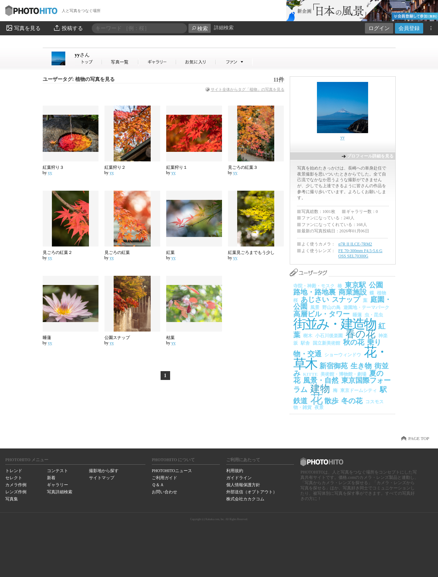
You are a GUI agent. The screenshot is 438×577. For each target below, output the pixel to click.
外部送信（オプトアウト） (251, 492)
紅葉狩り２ (115, 167)
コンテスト (57, 471)
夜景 (319, 407)
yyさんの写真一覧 (120, 62)
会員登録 (409, 28)
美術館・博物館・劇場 (343, 374)
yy (82, 55)
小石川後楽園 (329, 335)
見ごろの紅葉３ (243, 167)
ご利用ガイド (164, 478)
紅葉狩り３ (53, 167)
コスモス (374, 401)
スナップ (346, 299)
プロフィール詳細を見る (370, 156)
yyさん (88, 62)
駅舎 (305, 343)
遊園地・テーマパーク (366, 307)
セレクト (13, 478)
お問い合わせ (164, 492)
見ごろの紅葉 (117, 252)
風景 (314, 307)
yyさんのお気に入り (196, 62)
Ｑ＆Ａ (158, 485)
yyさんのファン (234, 62)
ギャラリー (57, 485)
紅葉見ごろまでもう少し (251, 252)
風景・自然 (320, 380)
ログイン (379, 28)
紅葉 (170, 252)
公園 (376, 285)
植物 (381, 293)
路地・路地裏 (314, 292)
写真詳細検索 (59, 492)
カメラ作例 (15, 485)
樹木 (307, 335)
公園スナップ (117, 337)
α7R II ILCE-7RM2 (355, 244)
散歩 (331, 401)
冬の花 (351, 401)
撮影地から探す (104, 471)
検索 (199, 28)
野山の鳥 (331, 307)
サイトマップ (101, 478)
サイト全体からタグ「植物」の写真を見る (247, 89)
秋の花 (353, 342)
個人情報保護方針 (243, 485)
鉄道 (300, 401)
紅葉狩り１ (176, 167)
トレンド (13, 471)
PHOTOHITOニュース (172, 471)
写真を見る (23, 28)
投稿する (68, 28)
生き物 (361, 366)
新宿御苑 (333, 366)
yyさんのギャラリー (157, 62)
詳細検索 (224, 27)
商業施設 (352, 292)
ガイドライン (239, 478)
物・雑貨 (302, 407)
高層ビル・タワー (321, 314)
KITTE (310, 374)
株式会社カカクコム (245, 499)
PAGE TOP (418, 438)
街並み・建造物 (334, 324)
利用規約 (234, 471)
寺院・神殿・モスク (314, 285)
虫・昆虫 (374, 314)
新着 (51, 478)
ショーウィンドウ (342, 354)
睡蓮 (47, 337)
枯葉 (170, 337)
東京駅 (355, 285)
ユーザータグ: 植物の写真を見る (79, 79)
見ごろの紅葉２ (57, 252)
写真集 (11, 499)
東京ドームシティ (358, 390)
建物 (320, 388)
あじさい (315, 299)
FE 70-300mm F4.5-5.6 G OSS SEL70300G (360, 253)
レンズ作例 (15, 492)
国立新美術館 (326, 343)
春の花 (361, 333)
